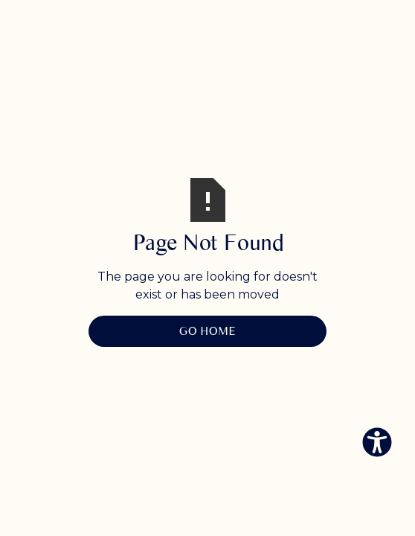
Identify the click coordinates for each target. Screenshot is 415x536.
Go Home (207, 331)
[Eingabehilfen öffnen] (377, 442)
